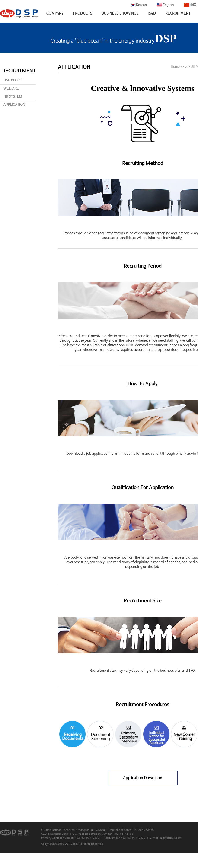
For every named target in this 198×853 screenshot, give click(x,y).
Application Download (142, 778)
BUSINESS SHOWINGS (120, 13)
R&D (152, 13)
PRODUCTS (82, 13)
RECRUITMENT (178, 13)
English (165, 4)
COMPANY (55, 13)
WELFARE (11, 88)
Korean (138, 4)
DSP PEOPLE (13, 80)
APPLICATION (14, 105)
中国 (190, 4)
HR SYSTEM (12, 97)
